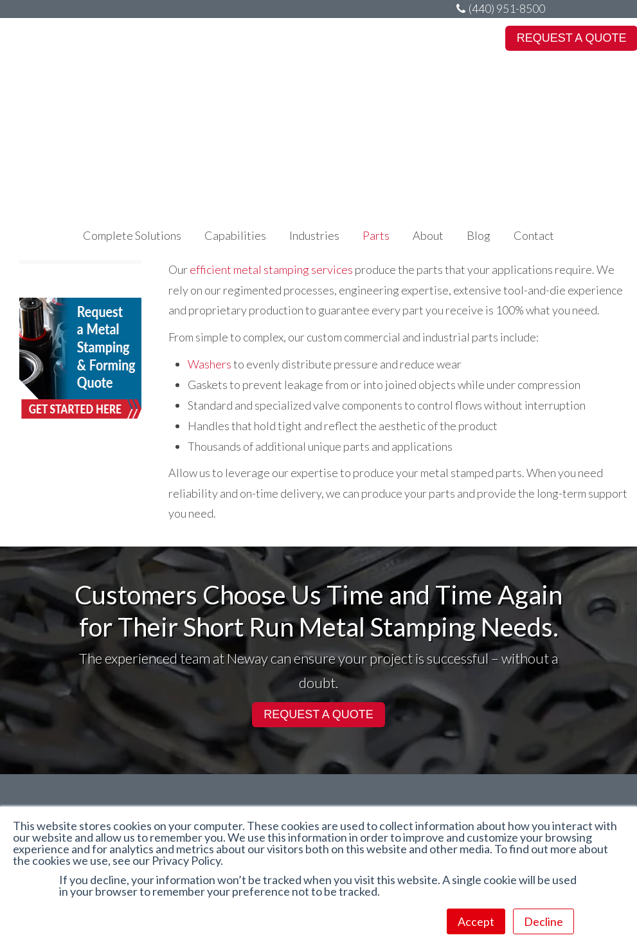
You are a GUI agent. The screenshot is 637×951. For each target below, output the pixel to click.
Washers (209, 364)
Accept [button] (476, 921)
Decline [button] (543, 921)
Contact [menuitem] (534, 96)
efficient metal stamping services (271, 269)
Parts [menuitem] (376, 96)
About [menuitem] (428, 96)
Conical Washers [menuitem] (64, 254)
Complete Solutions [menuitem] (132, 96)
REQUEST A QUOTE (318, 714)
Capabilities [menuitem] (235, 96)
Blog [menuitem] (478, 96)
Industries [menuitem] (314, 96)
